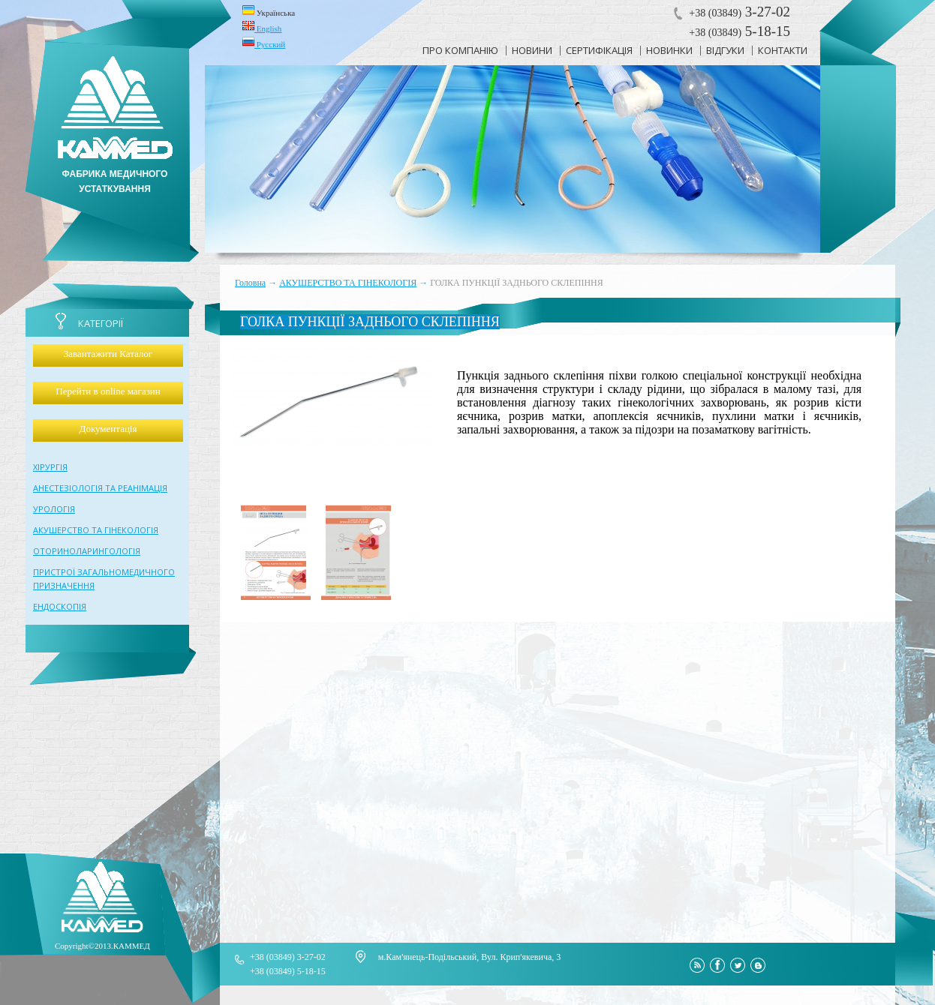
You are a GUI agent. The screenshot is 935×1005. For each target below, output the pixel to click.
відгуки (725, 50)
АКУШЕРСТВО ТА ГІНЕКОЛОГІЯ (347, 283)
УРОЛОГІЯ (54, 508)
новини (532, 50)
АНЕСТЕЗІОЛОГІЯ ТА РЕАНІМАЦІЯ (100, 488)
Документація (108, 428)
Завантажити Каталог (108, 353)
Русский (263, 42)
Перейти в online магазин (108, 391)
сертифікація (599, 50)
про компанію (460, 50)
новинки (669, 50)
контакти (782, 50)
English (261, 26)
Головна (250, 283)
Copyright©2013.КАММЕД (102, 945)
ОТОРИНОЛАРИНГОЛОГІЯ (86, 550)
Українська (268, 10)
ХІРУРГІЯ (50, 466)
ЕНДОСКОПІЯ (59, 606)
